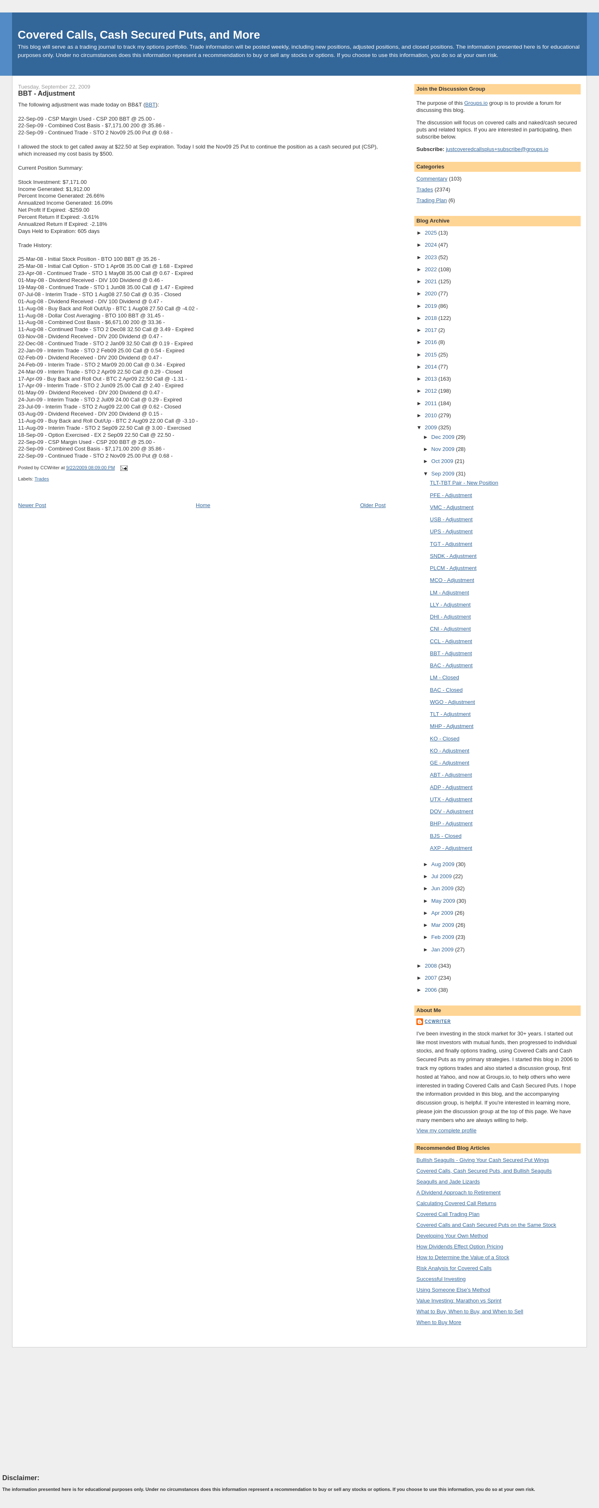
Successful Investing (441, 1279)
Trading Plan (431, 200)
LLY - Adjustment (450, 605)
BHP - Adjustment (451, 823)
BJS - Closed (446, 836)
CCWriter (438, 1021)
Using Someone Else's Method (453, 1290)
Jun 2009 (443, 888)
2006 (431, 990)
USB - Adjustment (451, 519)
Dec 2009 (443, 437)
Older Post (373, 505)
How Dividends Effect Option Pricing (459, 1246)
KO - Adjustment (450, 751)
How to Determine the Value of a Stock (462, 1257)
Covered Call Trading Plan (448, 1214)
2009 (431, 427)
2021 (431, 281)
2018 (431, 318)
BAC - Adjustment (451, 665)
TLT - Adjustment (450, 714)
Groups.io (476, 103)
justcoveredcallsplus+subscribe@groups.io (497, 149)
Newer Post (32, 505)
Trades (42, 478)
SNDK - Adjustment (453, 556)
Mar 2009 (443, 925)
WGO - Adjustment (452, 702)
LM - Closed (444, 677)
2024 (431, 245)
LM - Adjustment (449, 592)
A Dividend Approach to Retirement (458, 1192)
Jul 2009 (442, 876)
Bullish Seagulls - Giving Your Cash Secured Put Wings (482, 1160)
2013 (431, 379)
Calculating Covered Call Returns (456, 1203)
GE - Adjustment (450, 763)
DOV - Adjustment (451, 811)
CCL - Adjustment (451, 641)
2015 (431, 355)
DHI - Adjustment (450, 617)
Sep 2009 (443, 473)
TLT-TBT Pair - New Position (464, 483)
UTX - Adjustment (451, 799)
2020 (431, 293)
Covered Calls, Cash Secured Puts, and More (139, 34)
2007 (431, 978)
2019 (431, 306)
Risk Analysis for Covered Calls (454, 1268)
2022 (431, 269)
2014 (431, 367)
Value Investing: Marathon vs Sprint (458, 1301)
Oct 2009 (443, 461)
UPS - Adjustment (451, 531)
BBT (150, 105)
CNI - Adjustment (450, 629)
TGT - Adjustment (451, 544)
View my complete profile (446, 1130)
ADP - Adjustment (451, 787)
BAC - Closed (446, 690)
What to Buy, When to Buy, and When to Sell (469, 1311)
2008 (431, 966)
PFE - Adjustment (451, 495)
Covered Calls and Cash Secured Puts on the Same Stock (486, 1225)
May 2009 (444, 901)
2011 (431, 403)
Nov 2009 (443, 449)
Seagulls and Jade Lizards (448, 1182)
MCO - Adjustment (452, 580)
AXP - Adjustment (451, 848)
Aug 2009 (443, 864)
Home (203, 505)
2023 (431, 257)
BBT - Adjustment (46, 93)
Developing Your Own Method (452, 1236)
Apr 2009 (443, 913)
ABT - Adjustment (451, 775)
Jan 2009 (443, 949)
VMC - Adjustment (452, 507)
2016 (431, 342)
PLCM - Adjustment (453, 568)
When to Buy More (438, 1322)
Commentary (431, 179)
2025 (431, 233)
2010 (431, 415)
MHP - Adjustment (452, 726)
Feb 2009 (443, 937)
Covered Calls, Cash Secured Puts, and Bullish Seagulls (484, 1171)
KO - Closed (445, 738)
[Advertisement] (64, 1410)
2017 (431, 330)
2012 (431, 391)
